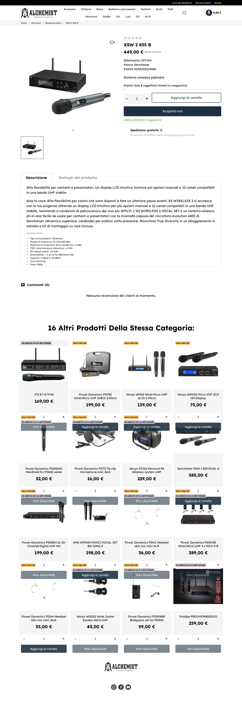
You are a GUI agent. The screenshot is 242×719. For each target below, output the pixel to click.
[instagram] (113, 687)
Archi (159, 9)
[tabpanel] (69, 85)
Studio (107, 16)
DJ (138, 16)
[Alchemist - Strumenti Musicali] (36, 13)
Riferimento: (132, 60)
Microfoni (91, 16)
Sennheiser (141, 64)
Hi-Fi (148, 16)
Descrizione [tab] (36, 177)
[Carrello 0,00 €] (213, 13)
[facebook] (121, 687)
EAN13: (128, 69)
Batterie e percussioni (122, 9)
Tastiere (145, 9)
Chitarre (86, 9)
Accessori (69, 9)
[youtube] (128, 687)
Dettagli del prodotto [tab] (78, 177)
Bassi (99, 9)
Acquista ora (173, 111)
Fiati (170, 9)
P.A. (118, 16)
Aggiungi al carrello (186, 98)
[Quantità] (137, 99)
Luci (128, 16)
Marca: (128, 64)
